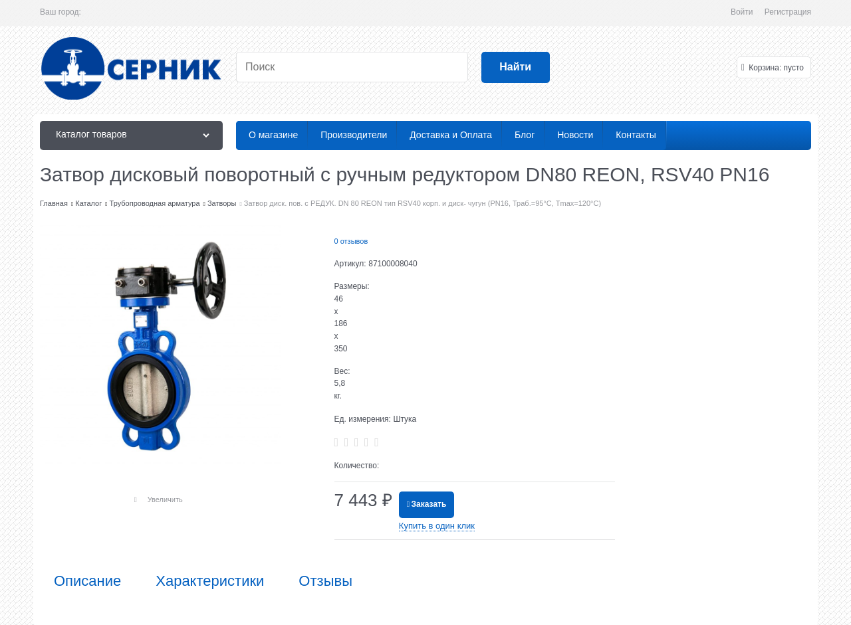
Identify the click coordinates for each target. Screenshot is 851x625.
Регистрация (788, 12)
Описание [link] (87, 581)
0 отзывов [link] (351, 241)
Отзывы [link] (325, 581)
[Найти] (515, 67)
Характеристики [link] (210, 581)
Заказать (429, 504)
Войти (742, 12)
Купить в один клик (437, 526)
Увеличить (165, 499)
